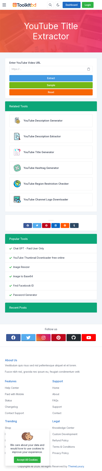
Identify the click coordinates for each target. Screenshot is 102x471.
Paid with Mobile (14, 394)
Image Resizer (21, 266)
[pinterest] (58, 337)
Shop (8, 427)
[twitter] (28, 337)
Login (88, 5)
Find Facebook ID (23, 285)
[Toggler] (4, 5)
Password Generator (25, 294)
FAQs (55, 400)
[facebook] (13, 337)
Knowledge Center (63, 427)
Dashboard (72, 5)
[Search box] (50, 5)
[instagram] (43, 337)
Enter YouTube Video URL (25, 62)
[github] (73, 337)
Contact (56, 413)
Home (55, 387)
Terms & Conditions (63, 446)
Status (8, 400)
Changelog (11, 406)
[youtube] (89, 337)
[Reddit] (65, 225)
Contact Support (14, 413)
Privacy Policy (60, 453)
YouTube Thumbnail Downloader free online (39, 257)
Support (57, 406)
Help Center (12, 387)
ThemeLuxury (76, 466)
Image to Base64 (23, 276)
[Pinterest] (46, 225)
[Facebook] (27, 225)
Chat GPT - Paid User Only (28, 248)
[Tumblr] (74, 225)
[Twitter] (37, 225)
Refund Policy (60, 440)
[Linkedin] (55, 225)
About (55, 394)
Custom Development (64, 434)
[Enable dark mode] (58, 5)
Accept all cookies (27, 459)
